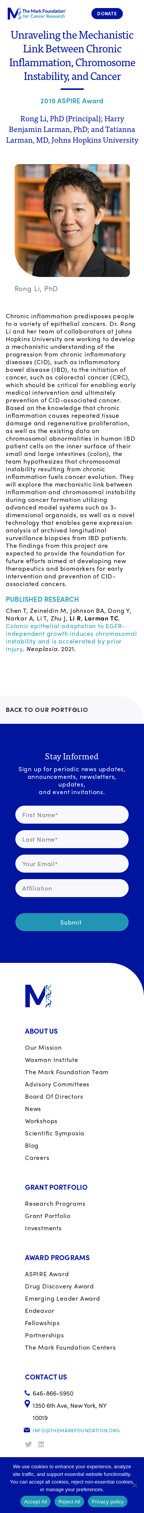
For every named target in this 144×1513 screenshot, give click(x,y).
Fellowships (42, 1322)
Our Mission (43, 1047)
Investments (43, 1227)
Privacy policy (108, 1502)
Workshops (41, 1120)
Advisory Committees (57, 1084)
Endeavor (39, 1310)
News (33, 1108)
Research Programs (55, 1203)
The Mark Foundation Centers (70, 1347)
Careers (37, 1157)
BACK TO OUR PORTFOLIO (47, 709)
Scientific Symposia (54, 1133)
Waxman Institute (51, 1059)
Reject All (69, 1502)
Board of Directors (54, 1096)
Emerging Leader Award (62, 1298)
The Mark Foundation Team (67, 1071)
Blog (32, 1145)
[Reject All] (134, 1485)
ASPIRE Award (47, 1273)
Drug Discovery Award (59, 1286)
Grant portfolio (48, 1215)
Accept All (35, 1502)
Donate (107, 13)
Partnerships (44, 1335)
